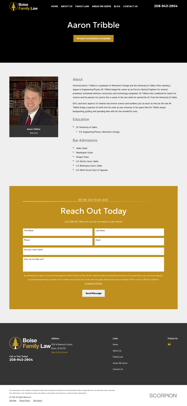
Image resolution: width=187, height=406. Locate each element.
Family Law (118, 356)
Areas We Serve (120, 363)
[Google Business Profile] (169, 344)
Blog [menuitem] (117, 6)
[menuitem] (12, 400)
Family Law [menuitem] (82, 6)
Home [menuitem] (54, 6)
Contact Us (118, 369)
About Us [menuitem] (66, 6)
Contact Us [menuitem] (130, 6)
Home (115, 344)
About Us (117, 350)
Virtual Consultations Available (93, 38)
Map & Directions (59, 352)
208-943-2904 (166, 6)
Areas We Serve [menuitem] (101, 6)
